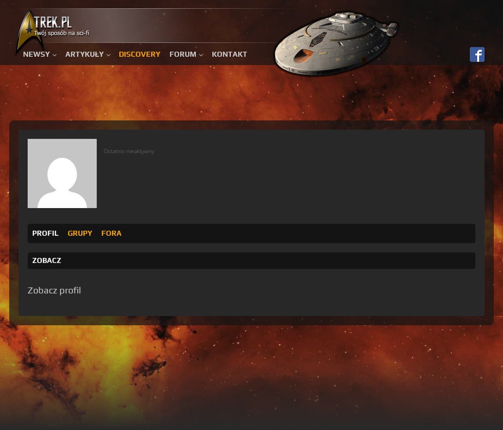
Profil (45, 233)
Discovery (139, 54)
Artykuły (84, 54)
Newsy (36, 54)
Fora (111, 233)
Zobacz (46, 260)
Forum (183, 54)
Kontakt (229, 54)
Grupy (80, 233)
